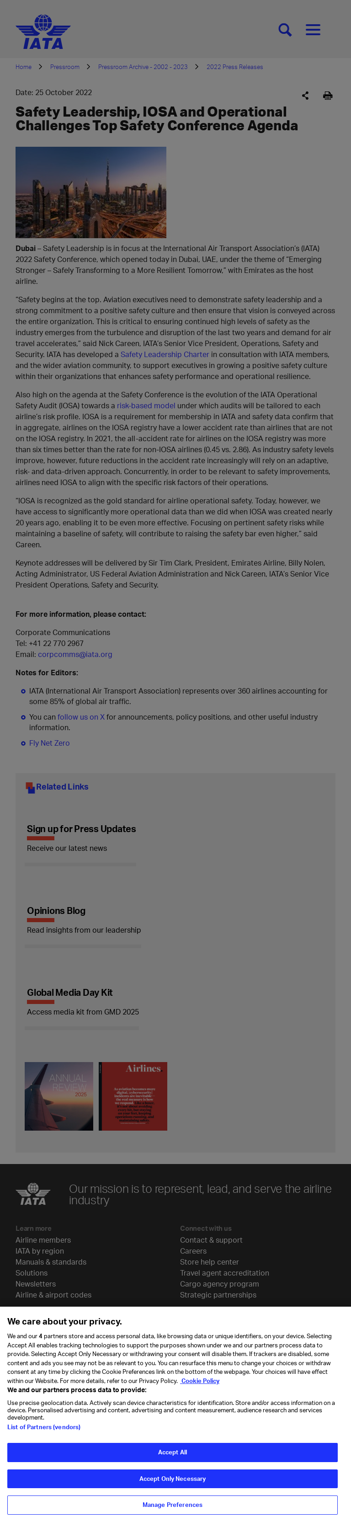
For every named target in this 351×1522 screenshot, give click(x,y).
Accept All (172, 1457)
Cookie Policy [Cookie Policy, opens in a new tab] (199, 1385)
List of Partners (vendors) (43, 1432)
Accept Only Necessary (172, 1483)
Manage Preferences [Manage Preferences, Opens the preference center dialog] (172, 1509)
